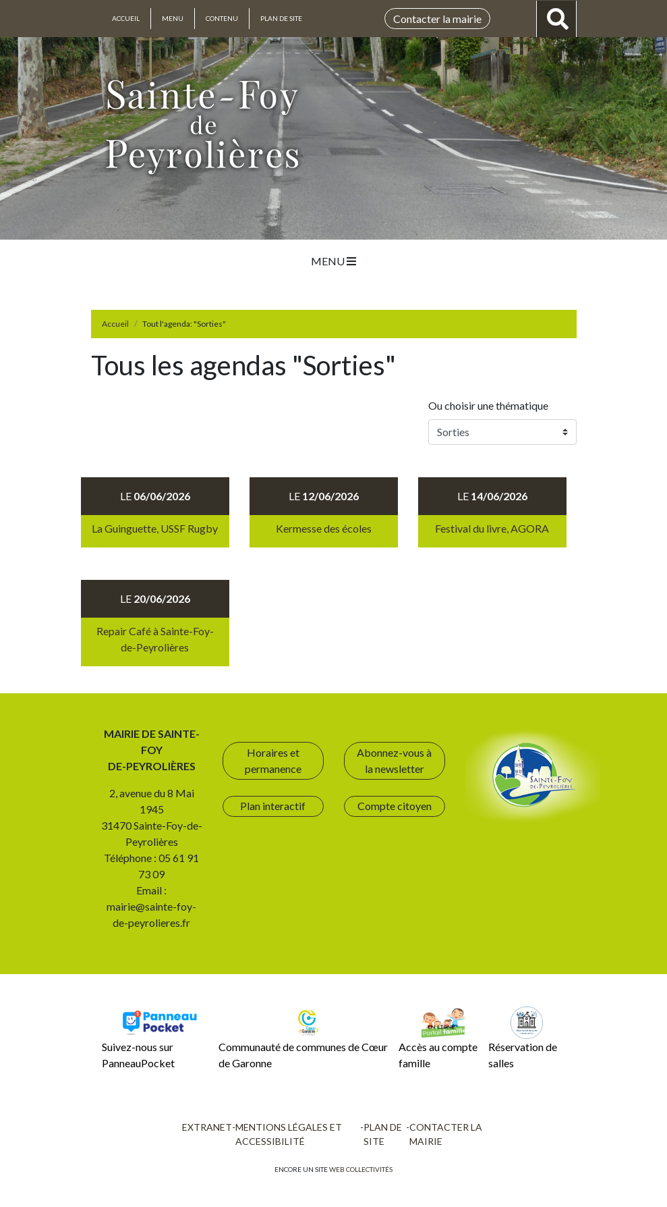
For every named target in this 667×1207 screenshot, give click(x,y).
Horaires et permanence (273, 760)
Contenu (222, 18)
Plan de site (281, 18)
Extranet (207, 1127)
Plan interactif (273, 805)
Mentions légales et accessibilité (288, 1134)
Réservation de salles (522, 1038)
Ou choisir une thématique (490, 405)
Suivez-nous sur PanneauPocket (151, 1038)
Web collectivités (361, 1169)
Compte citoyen (394, 805)
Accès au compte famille (438, 1038)
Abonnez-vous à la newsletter (394, 760)
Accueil (126, 18)
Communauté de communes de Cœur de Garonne (303, 1038)
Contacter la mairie (437, 18)
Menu (172, 18)
